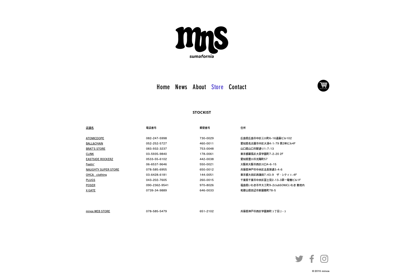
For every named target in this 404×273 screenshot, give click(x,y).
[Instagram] (324, 258)
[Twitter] (299, 258)
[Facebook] (311, 258)
